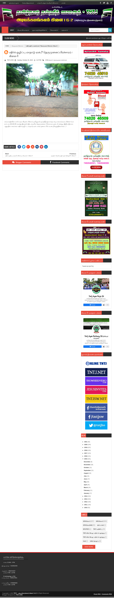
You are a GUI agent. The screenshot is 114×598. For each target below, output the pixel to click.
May (85, 482)
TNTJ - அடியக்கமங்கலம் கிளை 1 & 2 (25, 593)
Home (4, 3)
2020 (86, 444)
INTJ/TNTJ (86, 529)
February (87, 490)
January (86, 493)
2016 (86, 456)
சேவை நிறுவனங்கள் (28, 3)
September (87, 470)
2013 (86, 499)
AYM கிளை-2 (99, 521)
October (86, 467)
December (87, 462)
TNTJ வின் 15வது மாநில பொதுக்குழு (94, 533)
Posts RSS (97, 594)
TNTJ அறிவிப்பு (97, 529)
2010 (86, 507)
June (85, 479)
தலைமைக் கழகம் (14, 3)
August (86, 473)
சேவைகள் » (54, 30)
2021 (86, 442)
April (85, 485)
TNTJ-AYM (10, 60)
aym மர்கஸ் (100, 525)
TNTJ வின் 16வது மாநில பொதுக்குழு (94, 537)
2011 (86, 504)
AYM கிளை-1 (49, 60)
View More (88, 547)
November (87, 464)
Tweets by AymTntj (87, 266)
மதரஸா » (64, 30)
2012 (86, 502)
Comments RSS (107, 594)
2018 (86, 450)
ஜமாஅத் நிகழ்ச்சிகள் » (39, 30)
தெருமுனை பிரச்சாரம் (17, 46)
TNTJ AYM (19, 595)
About (12, 30)
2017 (86, 453)
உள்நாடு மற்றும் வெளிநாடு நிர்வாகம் (47, 3)
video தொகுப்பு (94, 541)
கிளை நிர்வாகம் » (23, 30)
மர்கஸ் (63, 3)
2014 (86, 496)
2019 (86, 447)
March (86, 487)
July (85, 476)
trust (84, 541)
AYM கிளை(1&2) (87, 525)
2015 (86, 459)
